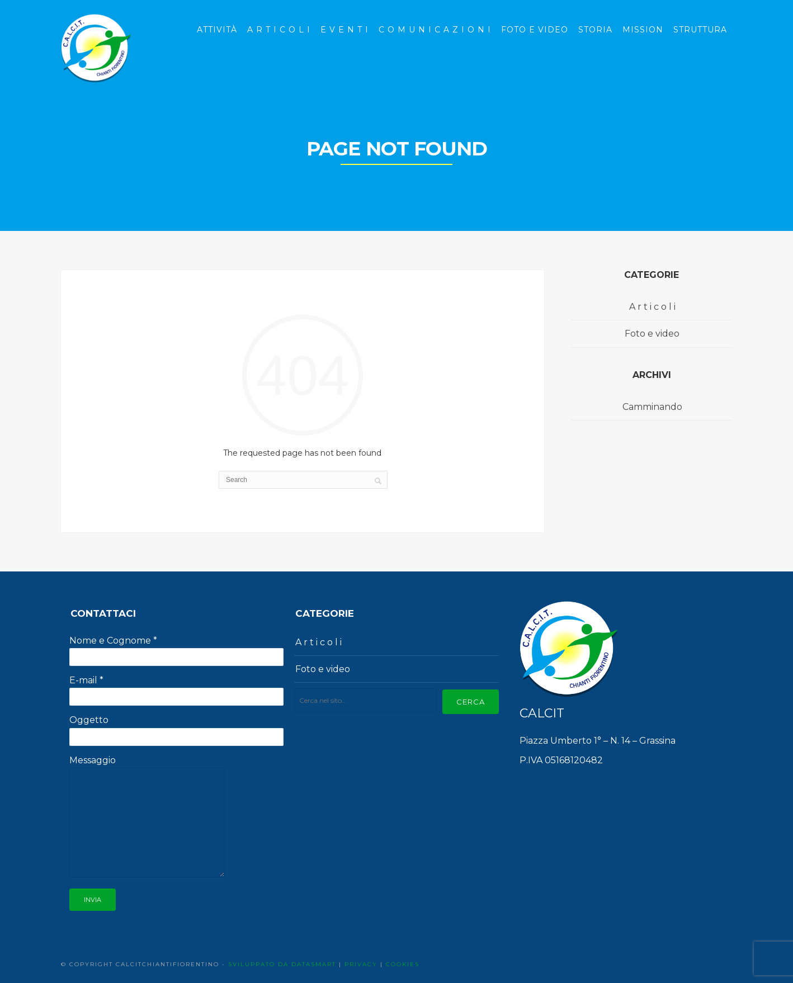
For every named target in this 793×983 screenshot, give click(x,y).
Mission (642, 30)
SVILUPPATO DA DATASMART (282, 964)
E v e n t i (344, 30)
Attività (217, 30)
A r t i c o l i (278, 30)
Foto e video (652, 333)
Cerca (470, 701)
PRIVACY (360, 964)
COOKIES (402, 964)
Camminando (652, 406)
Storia (595, 30)
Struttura (700, 30)
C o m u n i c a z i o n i (435, 30)
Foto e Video (534, 30)
